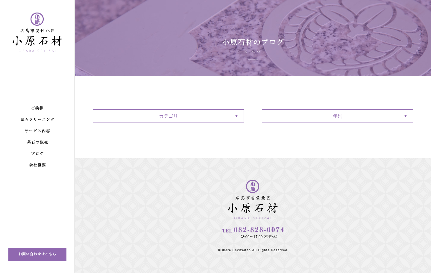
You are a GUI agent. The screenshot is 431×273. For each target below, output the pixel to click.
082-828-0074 (252, 233)
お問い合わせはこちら (37, 254)
